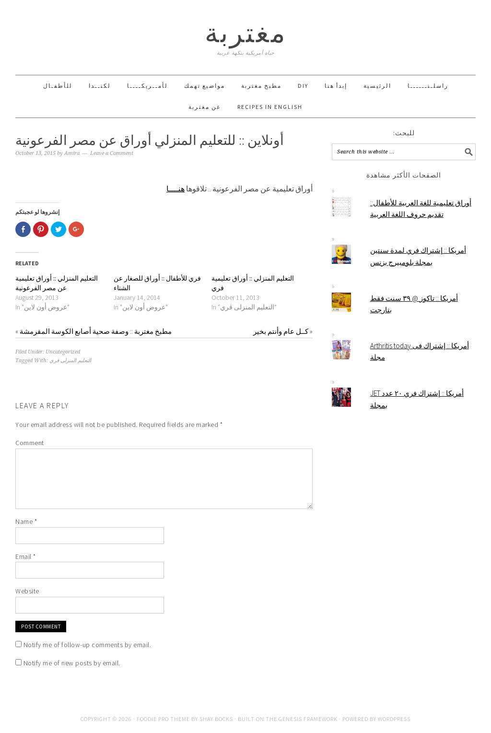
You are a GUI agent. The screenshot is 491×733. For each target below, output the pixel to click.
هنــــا (175, 188)
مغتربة (246, 32)
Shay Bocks (216, 718)
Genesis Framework (308, 718)
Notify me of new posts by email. (71, 663)
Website (27, 591)
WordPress (394, 718)
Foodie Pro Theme (163, 718)
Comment (29, 442)
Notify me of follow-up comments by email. (87, 644)
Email (25, 556)
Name (26, 521)
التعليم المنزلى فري (70, 360)
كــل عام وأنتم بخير (280, 331)
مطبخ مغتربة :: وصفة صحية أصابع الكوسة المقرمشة (96, 331)
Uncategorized (63, 352)
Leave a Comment (111, 153)
